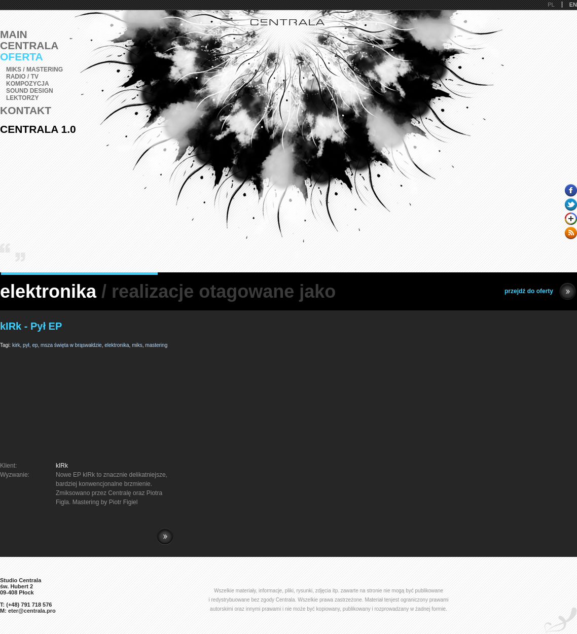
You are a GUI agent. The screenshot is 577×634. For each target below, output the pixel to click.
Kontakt (25, 110)
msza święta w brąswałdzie (71, 345)
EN (573, 5)
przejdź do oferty (540, 291)
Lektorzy (22, 97)
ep (35, 345)
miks (137, 345)
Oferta (21, 56)
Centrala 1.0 (38, 129)
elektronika (116, 345)
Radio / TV (22, 76)
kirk (16, 345)
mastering (156, 345)
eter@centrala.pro (32, 611)
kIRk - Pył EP (31, 326)
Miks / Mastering (34, 69)
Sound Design (29, 90)
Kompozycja (27, 83)
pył (26, 345)
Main (13, 34)
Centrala (29, 45)
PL (551, 5)
